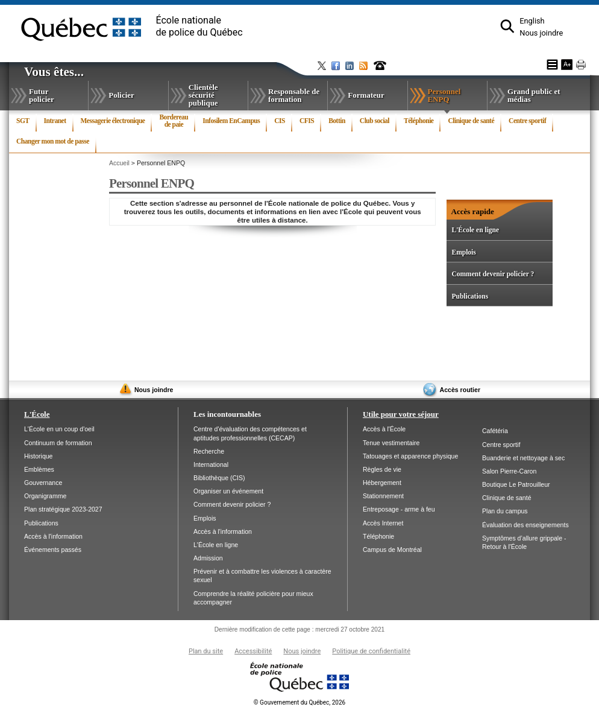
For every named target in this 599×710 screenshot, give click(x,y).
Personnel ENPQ (454, 97)
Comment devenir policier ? (492, 273)
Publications (469, 296)
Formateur (366, 95)
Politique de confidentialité (371, 651)
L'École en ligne (475, 229)
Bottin (336, 120)
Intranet (55, 120)
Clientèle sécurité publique (203, 95)
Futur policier (41, 95)
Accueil (119, 162)
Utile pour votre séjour (401, 414)
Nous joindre (541, 32)
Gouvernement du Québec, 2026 (299, 702)
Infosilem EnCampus (231, 120)
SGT (23, 120)
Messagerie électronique (113, 120)
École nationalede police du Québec (199, 26)
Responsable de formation (293, 95)
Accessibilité (253, 651)
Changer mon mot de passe (52, 141)
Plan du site (206, 651)
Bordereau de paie (173, 120)
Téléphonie (418, 120)
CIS (279, 120)
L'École (36, 414)
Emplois (463, 252)
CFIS (307, 120)
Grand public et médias (533, 95)
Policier (121, 95)
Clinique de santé (471, 120)
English (531, 20)
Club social (374, 120)
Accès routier (460, 389)
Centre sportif (527, 120)
